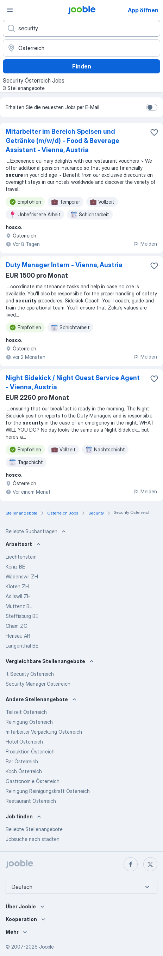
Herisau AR (18, 636)
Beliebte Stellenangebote (34, 829)
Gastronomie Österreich (32, 781)
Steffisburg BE (22, 616)
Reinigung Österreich (29, 722)
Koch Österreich (24, 771)
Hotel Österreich (24, 742)
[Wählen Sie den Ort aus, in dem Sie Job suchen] (81, 48)
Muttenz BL (19, 606)
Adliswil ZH (18, 596)
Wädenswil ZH (22, 576)
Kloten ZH (17, 586)
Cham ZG (16, 626)
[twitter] (150, 864)
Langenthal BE (22, 646)
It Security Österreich (30, 674)
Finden (81, 66)
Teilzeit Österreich (26, 712)
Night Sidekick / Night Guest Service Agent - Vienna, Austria (73, 382)
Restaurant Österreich (31, 801)
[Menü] (10, 10)
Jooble (46, 947)
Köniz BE (15, 567)
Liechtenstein (21, 557)
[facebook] (131, 864)
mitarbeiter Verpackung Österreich (44, 732)
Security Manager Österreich (38, 684)
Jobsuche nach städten (32, 839)
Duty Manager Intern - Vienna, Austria (64, 265)
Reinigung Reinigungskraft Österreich (48, 791)
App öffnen (143, 10)
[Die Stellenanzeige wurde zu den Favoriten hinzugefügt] (154, 132)
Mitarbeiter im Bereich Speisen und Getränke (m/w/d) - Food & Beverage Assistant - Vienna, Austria (62, 141)
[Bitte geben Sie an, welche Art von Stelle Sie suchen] (81, 28)
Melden (145, 244)
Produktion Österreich (30, 751)
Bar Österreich (22, 761)
